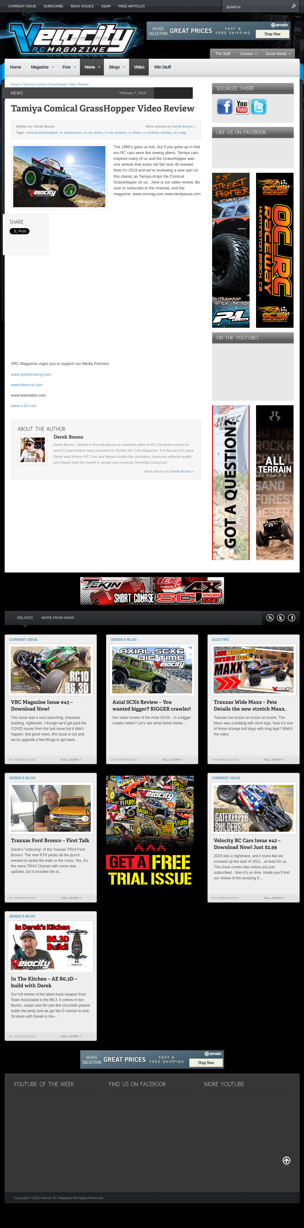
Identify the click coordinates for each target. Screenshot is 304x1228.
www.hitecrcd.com (27, 384)
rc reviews (151, 132)
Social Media (276, 54)
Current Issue (22, 6)
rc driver (134, 132)
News (90, 67)
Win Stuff (162, 67)
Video (139, 67)
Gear (106, 6)
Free (66, 67)
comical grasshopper (42, 132)
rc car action (93, 132)
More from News (57, 618)
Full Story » (71, 759)
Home (15, 67)
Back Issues (82, 6)
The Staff (222, 54)
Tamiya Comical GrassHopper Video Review (56, 84)
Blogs (114, 67)
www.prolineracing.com (31, 374)
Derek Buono (182, 126)
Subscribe (54, 6)
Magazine (40, 67)
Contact (246, 54)
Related (25, 618)
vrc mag (179, 132)
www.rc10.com (24, 405)
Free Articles (131, 6)
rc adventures (70, 132)
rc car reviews (116, 132)
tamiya (166, 132)
